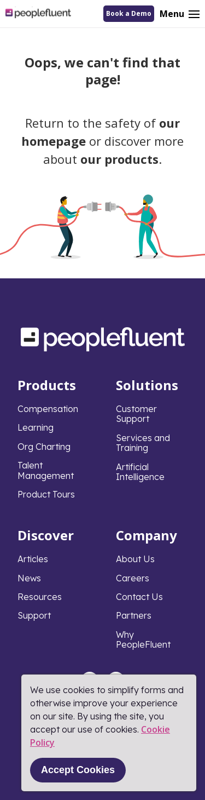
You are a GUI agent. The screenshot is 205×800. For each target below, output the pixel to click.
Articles (32, 558)
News (29, 578)
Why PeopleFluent (143, 639)
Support (34, 615)
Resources (39, 596)
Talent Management (45, 470)
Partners (133, 615)
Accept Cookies (78, 769)
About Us (135, 558)
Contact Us (139, 596)
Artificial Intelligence (140, 471)
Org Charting (44, 446)
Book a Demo (128, 13)
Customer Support (136, 413)
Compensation (47, 408)
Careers (132, 578)
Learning (35, 427)
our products (119, 159)
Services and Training (143, 442)
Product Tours (46, 494)
